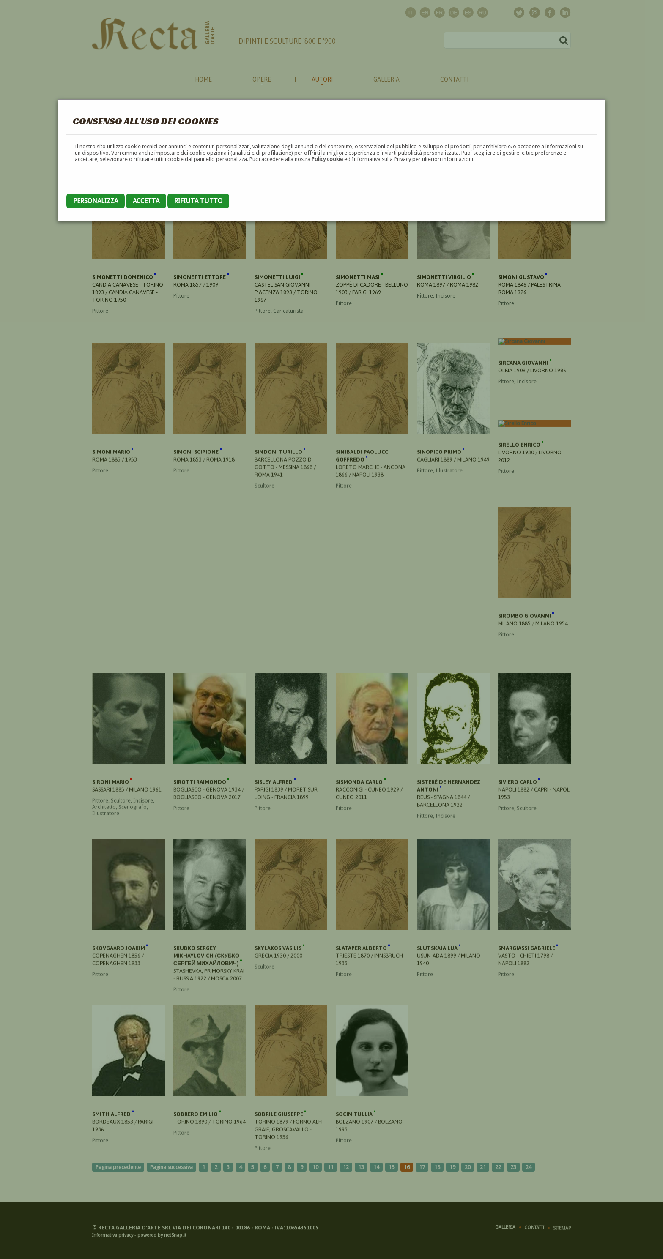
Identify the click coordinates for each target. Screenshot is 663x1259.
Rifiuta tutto (198, 201)
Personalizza (95, 201)
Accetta (146, 201)
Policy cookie (327, 159)
